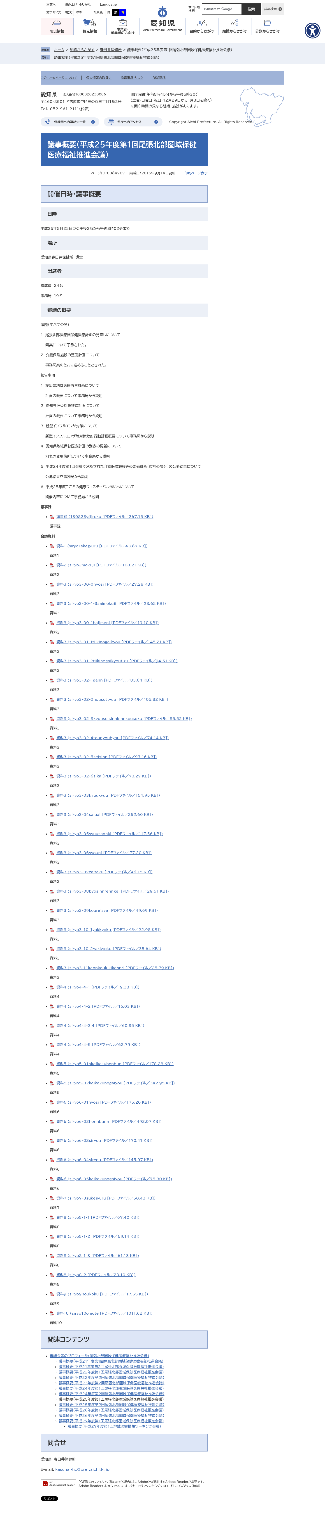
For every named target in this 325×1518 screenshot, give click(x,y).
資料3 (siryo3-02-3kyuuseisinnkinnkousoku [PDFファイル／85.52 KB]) (124, 718)
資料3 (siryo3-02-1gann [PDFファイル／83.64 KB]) (104, 680)
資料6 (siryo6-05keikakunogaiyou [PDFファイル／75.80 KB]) (114, 1179)
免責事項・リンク (132, 77)
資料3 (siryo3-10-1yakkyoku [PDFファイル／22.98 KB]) (108, 929)
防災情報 (57, 31)
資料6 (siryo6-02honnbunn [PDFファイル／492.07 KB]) (109, 1121)
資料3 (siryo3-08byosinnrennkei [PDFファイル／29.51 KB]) (112, 891)
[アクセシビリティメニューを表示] (312, 30)
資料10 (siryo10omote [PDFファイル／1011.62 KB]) (104, 1313)
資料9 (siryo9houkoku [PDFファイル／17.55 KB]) (102, 1294)
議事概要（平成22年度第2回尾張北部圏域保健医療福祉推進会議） (111, 1377)
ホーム (59, 50)
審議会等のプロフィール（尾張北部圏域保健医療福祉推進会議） (99, 1356)
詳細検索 (270, 9)
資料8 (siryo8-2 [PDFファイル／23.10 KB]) (96, 1275)
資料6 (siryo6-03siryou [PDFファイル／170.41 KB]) (104, 1140)
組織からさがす (82, 50)
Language (108, 4)
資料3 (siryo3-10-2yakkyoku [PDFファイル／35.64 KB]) (108, 948)
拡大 (68, 12)
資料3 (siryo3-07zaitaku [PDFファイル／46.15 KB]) (104, 872)
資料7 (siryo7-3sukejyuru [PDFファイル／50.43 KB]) (106, 1198)
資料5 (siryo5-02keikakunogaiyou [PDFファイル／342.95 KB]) (115, 1083)
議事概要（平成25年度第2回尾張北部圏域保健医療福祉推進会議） (111, 1404)
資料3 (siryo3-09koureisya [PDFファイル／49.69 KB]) (107, 910)
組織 (234, 31)
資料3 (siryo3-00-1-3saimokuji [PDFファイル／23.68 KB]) (111, 603)
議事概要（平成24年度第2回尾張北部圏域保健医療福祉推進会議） (111, 1394)
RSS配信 (159, 77)
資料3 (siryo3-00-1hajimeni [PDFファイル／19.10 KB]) (107, 623)
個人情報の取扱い (98, 77)
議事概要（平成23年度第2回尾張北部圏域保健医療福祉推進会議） (111, 1383)
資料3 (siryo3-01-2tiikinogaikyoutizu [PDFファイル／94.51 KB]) (117, 661)
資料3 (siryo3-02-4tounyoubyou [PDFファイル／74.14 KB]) (112, 738)
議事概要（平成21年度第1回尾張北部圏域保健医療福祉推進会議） (111, 1361)
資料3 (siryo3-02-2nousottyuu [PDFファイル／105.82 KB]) (112, 699)
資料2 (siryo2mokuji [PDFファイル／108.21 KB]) (101, 565)
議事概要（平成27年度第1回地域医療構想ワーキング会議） (114, 1426)
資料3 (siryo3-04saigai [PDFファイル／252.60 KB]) (104, 814)
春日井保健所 (111, 50)
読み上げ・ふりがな (78, 4)
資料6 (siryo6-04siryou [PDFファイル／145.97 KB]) (104, 1160)
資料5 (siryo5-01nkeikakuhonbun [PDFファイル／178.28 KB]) (115, 1064)
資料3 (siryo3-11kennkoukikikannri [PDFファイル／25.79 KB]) (115, 968)
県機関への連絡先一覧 (70, 122)
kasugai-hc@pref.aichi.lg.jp (82, 1469)
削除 (162, 57)
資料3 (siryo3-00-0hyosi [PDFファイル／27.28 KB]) (105, 584)
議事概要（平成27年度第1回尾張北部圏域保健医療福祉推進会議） (111, 1421)
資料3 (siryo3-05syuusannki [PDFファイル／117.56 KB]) (109, 834)
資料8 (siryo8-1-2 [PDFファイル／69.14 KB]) (97, 1236)
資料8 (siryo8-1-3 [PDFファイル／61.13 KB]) (97, 1255)
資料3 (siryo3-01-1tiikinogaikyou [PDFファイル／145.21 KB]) (114, 642)
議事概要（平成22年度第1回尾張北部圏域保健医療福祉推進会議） (111, 1372)
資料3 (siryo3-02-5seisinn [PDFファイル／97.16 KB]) (106, 757)
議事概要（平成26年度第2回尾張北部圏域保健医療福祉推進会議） (111, 1415)
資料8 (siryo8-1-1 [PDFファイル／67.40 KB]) (97, 1217)
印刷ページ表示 (196, 173)
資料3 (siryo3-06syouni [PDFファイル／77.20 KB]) (104, 853)
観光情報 (90, 31)
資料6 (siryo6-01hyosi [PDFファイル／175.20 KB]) (103, 1102)
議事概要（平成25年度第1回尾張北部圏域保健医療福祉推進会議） (106, 57)
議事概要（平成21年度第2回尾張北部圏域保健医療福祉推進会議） (111, 1366)
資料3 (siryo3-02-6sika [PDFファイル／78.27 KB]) (103, 776)
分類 (267, 31)
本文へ (51, 4)
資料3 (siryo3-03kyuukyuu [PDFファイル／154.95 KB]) (108, 795)
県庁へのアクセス (129, 122)
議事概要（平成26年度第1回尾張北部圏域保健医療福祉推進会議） (111, 1410)
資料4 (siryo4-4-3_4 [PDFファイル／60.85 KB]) (100, 1025)
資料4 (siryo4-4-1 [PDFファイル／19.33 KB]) (97, 987)
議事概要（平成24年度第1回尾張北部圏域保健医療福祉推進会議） (111, 1388)
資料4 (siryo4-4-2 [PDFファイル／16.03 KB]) (98, 1006)
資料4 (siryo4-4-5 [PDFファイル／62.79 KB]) (98, 1044)
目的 (202, 31)
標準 (79, 12)
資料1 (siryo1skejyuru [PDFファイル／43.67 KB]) (102, 546)
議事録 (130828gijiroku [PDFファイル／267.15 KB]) (104, 516)
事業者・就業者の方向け (123, 31)
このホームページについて (59, 77)
